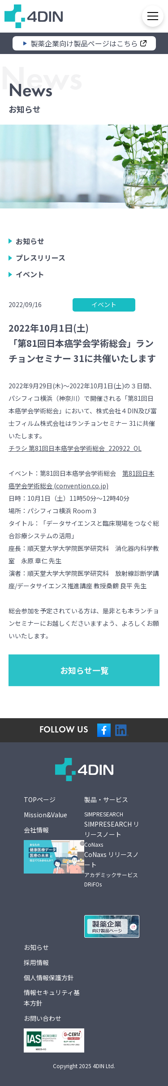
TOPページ (40, 799)
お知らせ (30, 244)
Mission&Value (45, 814)
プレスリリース (40, 261)
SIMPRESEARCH (103, 814)
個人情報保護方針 (49, 977)
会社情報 (36, 829)
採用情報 (36, 962)
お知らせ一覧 (84, 707)
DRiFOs (93, 884)
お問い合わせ (42, 1018)
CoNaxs (93, 844)
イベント (30, 277)
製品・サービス (106, 799)
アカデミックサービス (111, 874)
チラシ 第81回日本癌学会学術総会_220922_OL (75, 448)
